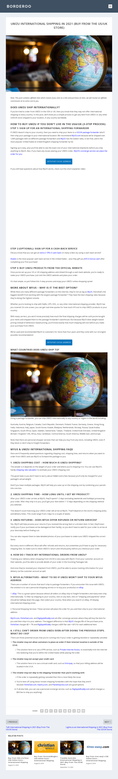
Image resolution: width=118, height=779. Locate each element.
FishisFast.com (30, 684)
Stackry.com (42, 684)
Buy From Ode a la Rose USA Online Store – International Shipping (18, 760)
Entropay (69, 663)
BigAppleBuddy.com (80, 689)
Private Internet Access (70, 649)
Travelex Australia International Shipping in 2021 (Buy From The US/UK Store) (71, 761)
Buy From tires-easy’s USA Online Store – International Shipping (97, 758)
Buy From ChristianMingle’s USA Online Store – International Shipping (46, 758)
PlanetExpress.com (60, 684)
